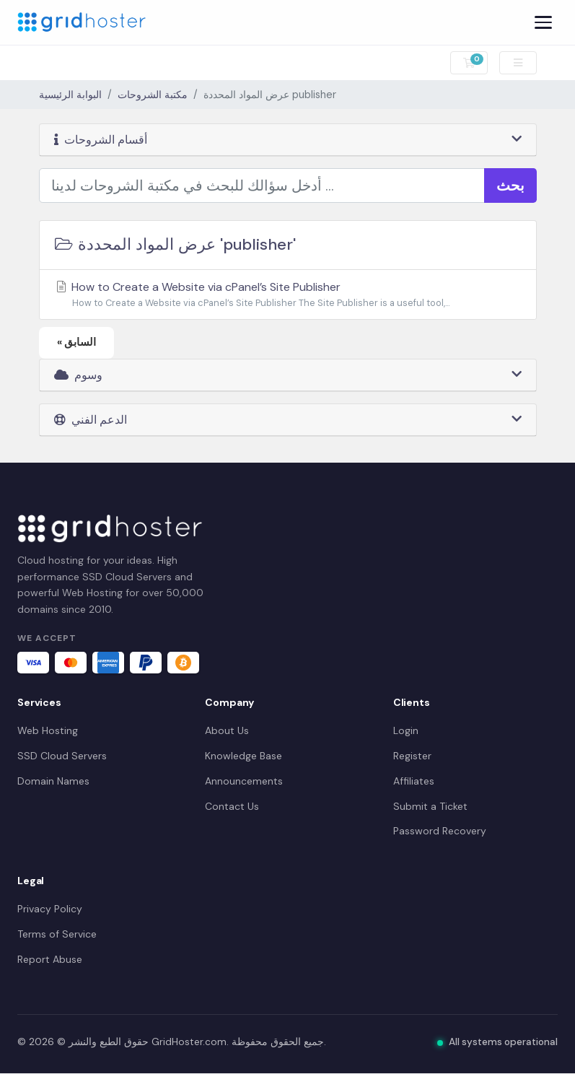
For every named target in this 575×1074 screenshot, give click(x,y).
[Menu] (543, 22)
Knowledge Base (243, 755)
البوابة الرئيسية (70, 94)
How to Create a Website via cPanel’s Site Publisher (288, 295)
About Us (227, 731)
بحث (510, 185)
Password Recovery (439, 831)
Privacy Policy (49, 908)
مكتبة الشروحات (153, 94)
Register (412, 755)
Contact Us (232, 806)
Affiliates (413, 780)
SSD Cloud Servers (62, 755)
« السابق (76, 342)
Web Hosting (47, 731)
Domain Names (53, 780)
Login (405, 731)
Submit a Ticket (430, 806)
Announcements (244, 780)
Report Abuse (49, 959)
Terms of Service (57, 933)
